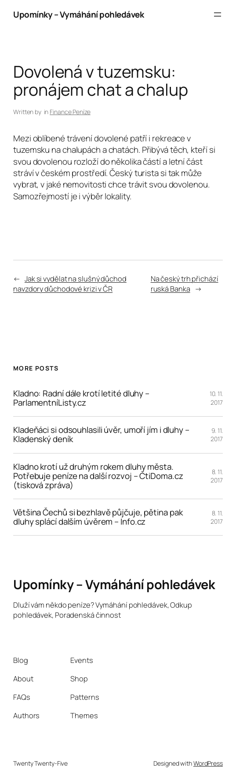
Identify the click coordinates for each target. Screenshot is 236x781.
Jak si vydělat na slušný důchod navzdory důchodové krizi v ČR (70, 284)
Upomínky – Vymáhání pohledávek (78, 14)
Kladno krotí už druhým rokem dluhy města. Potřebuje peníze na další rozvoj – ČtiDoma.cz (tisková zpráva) (98, 476)
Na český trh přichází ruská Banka (184, 284)
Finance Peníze (70, 112)
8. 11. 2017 (217, 476)
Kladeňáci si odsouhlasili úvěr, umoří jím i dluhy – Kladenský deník (101, 434)
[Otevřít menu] (217, 14)
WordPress (208, 763)
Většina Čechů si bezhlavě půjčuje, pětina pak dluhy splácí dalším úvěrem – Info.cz (98, 517)
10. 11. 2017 (216, 398)
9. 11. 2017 (217, 434)
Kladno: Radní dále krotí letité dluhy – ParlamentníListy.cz (81, 398)
